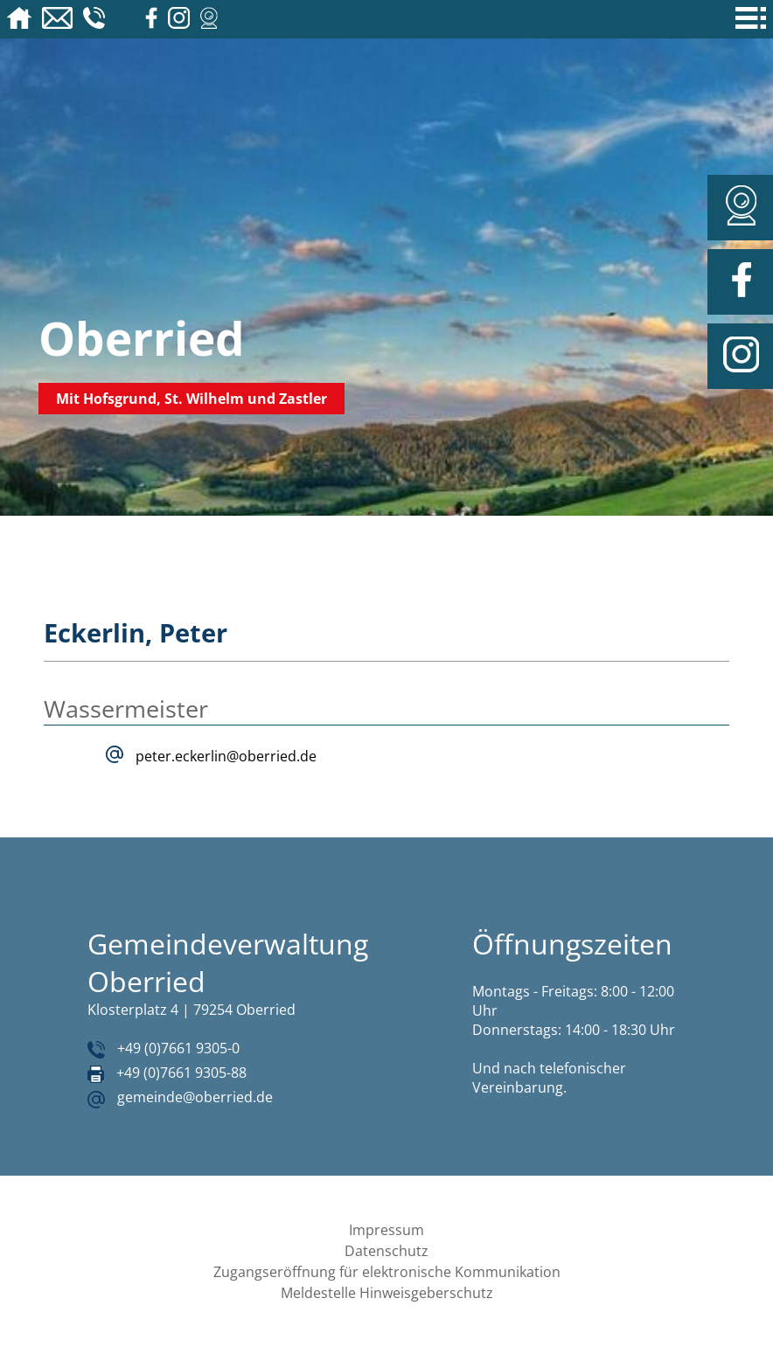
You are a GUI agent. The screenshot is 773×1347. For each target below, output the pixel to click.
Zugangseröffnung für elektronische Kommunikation (387, 1271)
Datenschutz (386, 1250)
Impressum (386, 1229)
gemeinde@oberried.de (195, 1097)
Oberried (141, 338)
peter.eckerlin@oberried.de (226, 756)
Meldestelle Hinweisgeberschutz (387, 1292)
